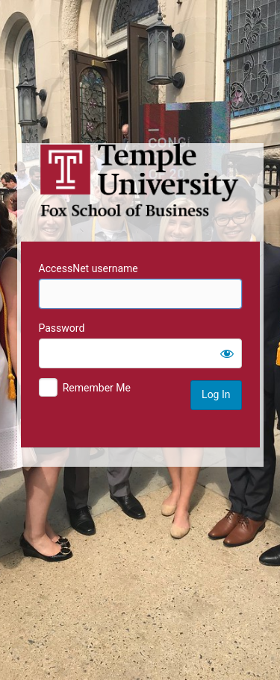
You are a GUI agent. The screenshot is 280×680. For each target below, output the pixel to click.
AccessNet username (88, 268)
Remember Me (97, 388)
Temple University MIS (140, 180)
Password (62, 328)
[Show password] (227, 353)
